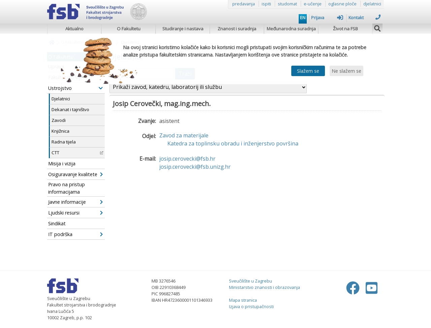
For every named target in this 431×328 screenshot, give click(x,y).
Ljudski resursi (75, 212)
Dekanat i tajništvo (70, 109)
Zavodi (59, 120)
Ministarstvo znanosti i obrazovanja (264, 287)
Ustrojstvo (75, 88)
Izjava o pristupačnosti (251, 306)
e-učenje (313, 4)
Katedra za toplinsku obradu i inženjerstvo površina (232, 143)
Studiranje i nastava (182, 29)
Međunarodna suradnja (291, 29)
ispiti (266, 4)
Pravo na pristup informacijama (66, 188)
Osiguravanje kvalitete (75, 174)
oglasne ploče (342, 4)
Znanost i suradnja (237, 29)
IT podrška (75, 234)
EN (302, 17)
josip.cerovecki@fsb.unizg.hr (195, 166)
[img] (377, 28)
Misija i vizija (61, 163)
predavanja (243, 4)
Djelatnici (61, 99)
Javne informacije (75, 202)
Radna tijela (64, 142)
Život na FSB (345, 29)
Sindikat (57, 223)
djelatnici (372, 4)
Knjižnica (60, 131)
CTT (77, 153)
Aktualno (74, 29)
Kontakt (364, 17)
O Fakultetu (128, 29)
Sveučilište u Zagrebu (250, 281)
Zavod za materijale (183, 135)
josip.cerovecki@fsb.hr (187, 158)
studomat (287, 4)
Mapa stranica (243, 300)
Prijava (327, 17)
